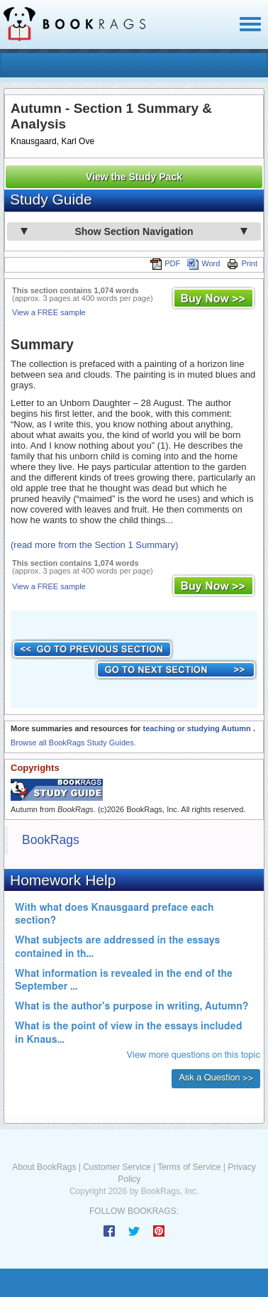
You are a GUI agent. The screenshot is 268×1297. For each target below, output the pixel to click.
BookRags (50, 840)
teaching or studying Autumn (197, 728)
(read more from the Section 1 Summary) (94, 545)
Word (203, 263)
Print (242, 263)
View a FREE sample (49, 312)
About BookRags (44, 1167)
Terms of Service (188, 1167)
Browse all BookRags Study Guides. (73, 742)
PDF (165, 263)
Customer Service (116, 1167)
